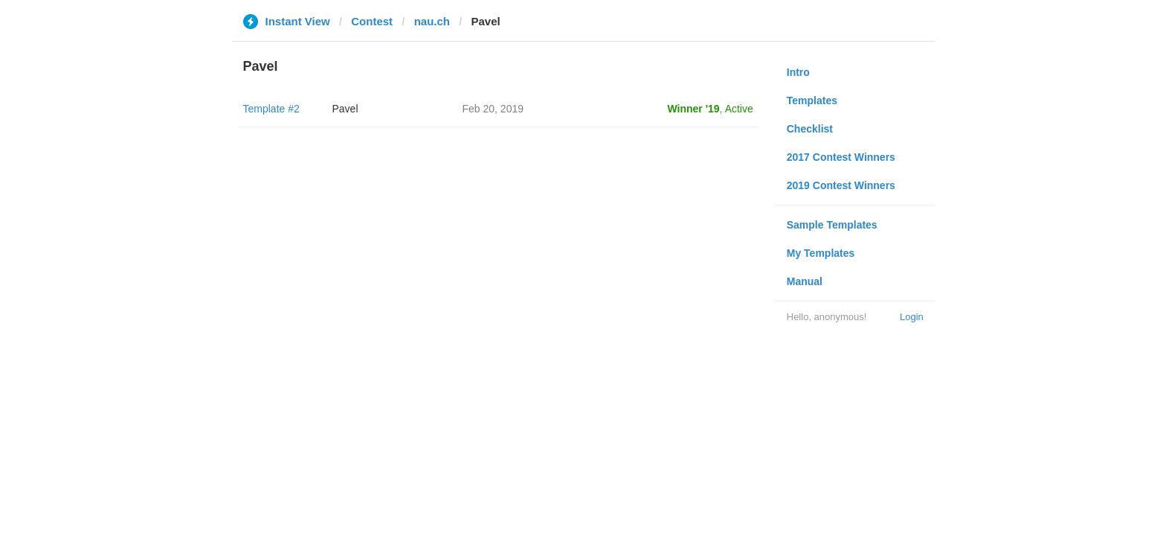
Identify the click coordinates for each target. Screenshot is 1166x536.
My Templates (821, 253)
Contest (372, 21)
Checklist (810, 129)
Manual (804, 281)
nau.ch (432, 21)
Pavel (345, 109)
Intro (798, 72)
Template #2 (271, 109)
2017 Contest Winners (841, 157)
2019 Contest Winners (841, 185)
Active (739, 109)
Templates (812, 100)
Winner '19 (694, 109)
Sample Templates (832, 225)
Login (912, 316)
